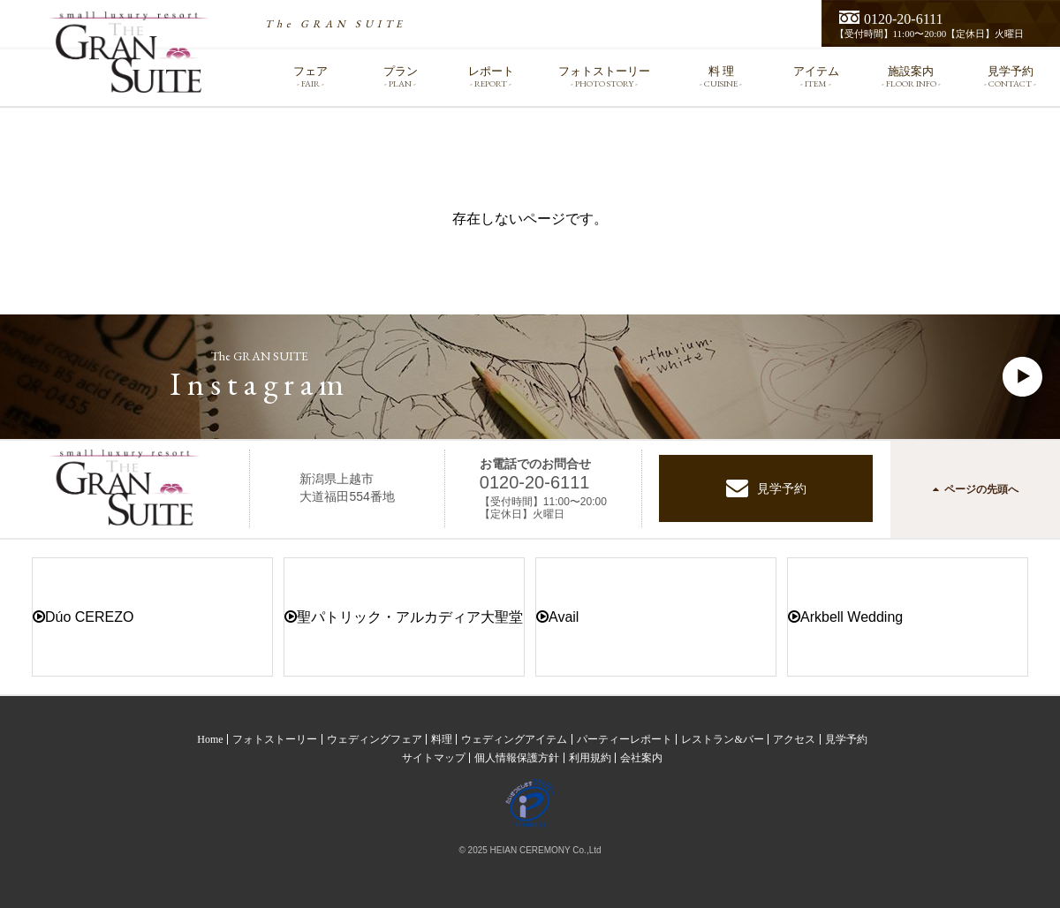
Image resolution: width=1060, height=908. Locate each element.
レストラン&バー (722, 739)
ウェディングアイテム (514, 739)
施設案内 (911, 76)
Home (210, 739)
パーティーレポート (624, 739)
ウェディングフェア (374, 739)
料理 (441, 739)
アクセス (794, 739)
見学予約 (1010, 76)
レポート (491, 76)
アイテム (816, 76)
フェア (310, 76)
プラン (400, 76)
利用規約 (590, 758)
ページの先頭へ (975, 489)
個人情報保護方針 (516, 758)
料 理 (721, 76)
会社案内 (641, 758)
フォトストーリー (603, 76)
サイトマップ (434, 758)
